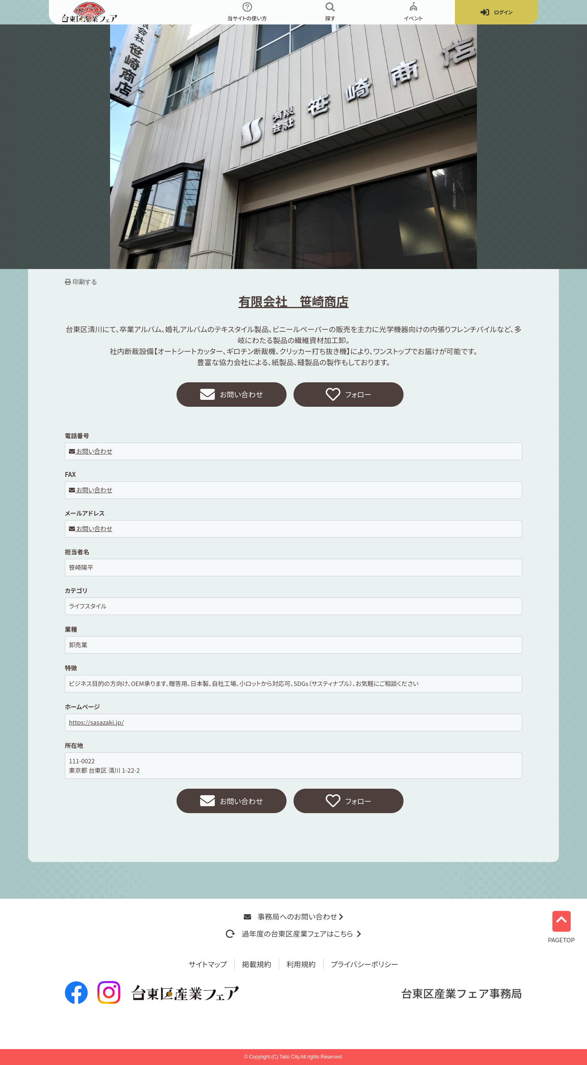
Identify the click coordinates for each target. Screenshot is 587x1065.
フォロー (348, 394)
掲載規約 (256, 964)
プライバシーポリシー (365, 964)
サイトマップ (208, 964)
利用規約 (301, 964)
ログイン (496, 12)
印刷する (84, 282)
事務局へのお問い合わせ (293, 916)
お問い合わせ (231, 394)
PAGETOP (561, 926)
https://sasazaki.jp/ (96, 722)
